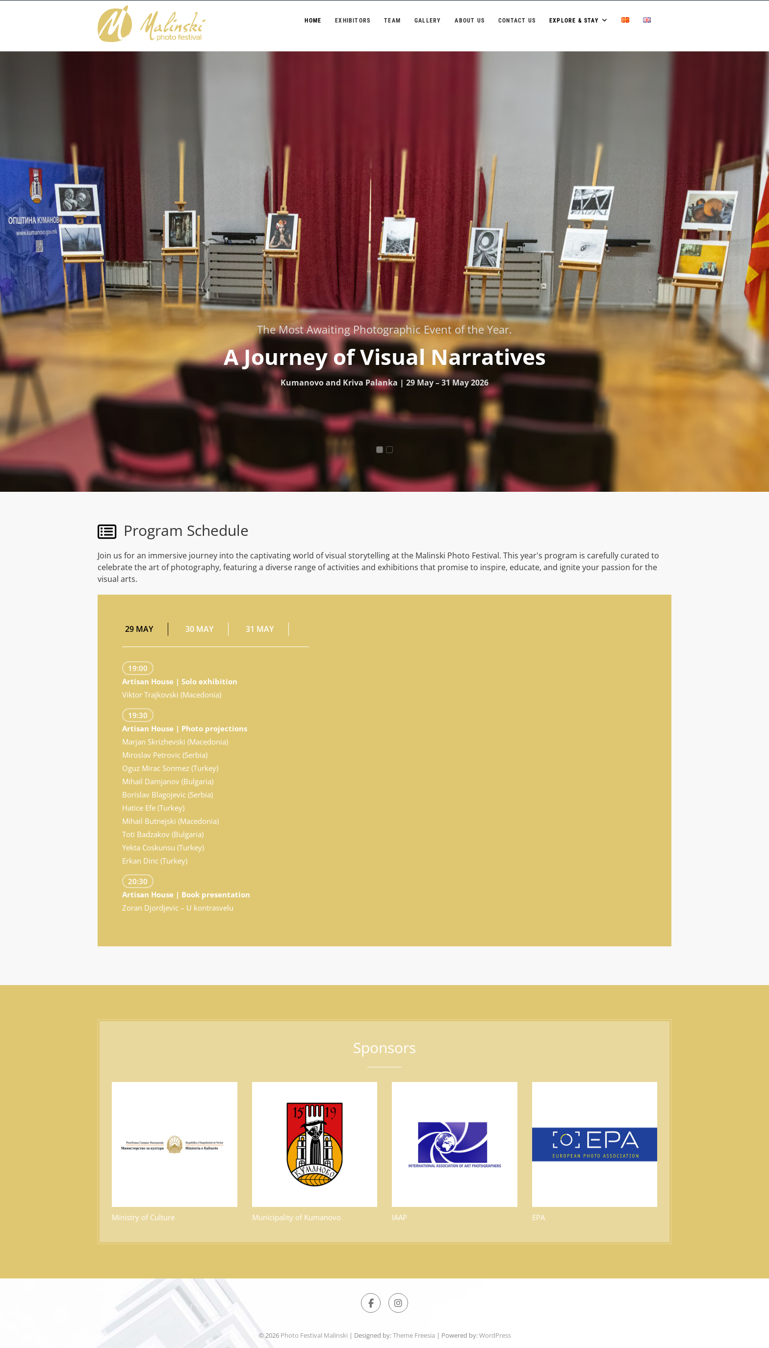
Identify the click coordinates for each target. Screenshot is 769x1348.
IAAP (399, 1217)
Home (313, 20)
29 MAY (139, 629)
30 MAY (199, 629)
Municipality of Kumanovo (296, 1217)
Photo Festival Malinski (314, 1335)
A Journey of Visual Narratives (385, 356)
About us (470, 20)
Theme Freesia (414, 1335)
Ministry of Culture (143, 1217)
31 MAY (260, 629)
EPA (538, 1217)
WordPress (495, 1335)
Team (392, 20)
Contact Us (517, 20)
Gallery (427, 20)
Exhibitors (352, 20)
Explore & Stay (574, 20)
